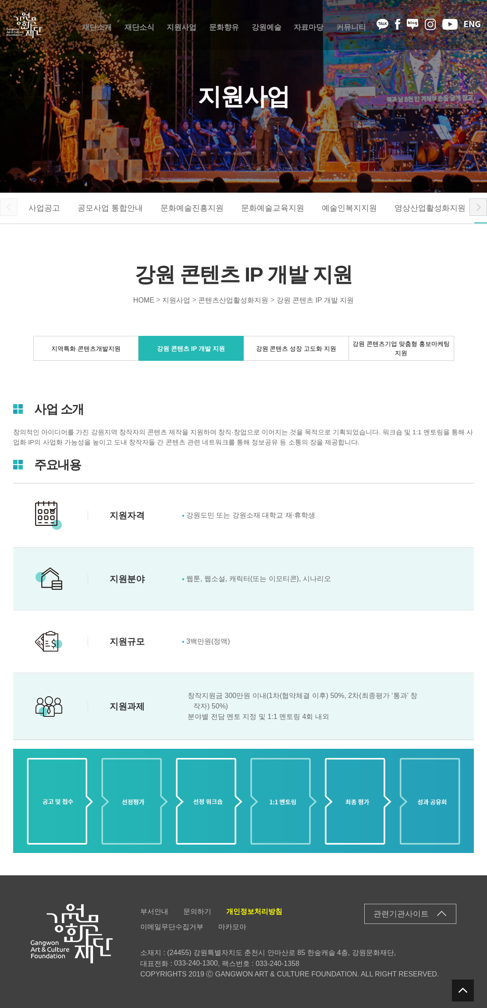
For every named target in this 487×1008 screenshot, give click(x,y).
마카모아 (232, 926)
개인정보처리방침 (254, 911)
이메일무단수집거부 (171, 926)
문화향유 (224, 25)
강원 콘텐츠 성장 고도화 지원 (296, 348)
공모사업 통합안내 (110, 208)
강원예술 (266, 25)
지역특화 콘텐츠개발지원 (86, 348)
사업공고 (44, 208)
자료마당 (308, 25)
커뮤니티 (351, 25)
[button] (478, 207)
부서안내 (154, 911)
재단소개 (97, 25)
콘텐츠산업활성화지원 (233, 299)
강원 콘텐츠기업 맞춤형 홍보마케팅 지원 (401, 348)
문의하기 (197, 911)
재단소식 (139, 25)
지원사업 (181, 25)
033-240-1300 (196, 963)
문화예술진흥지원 (192, 208)
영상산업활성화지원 (430, 208)
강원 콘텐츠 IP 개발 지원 (315, 299)
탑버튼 (463, 990)
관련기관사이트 (401, 913)
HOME (143, 299)
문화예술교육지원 (272, 208)
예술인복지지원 (349, 208)
